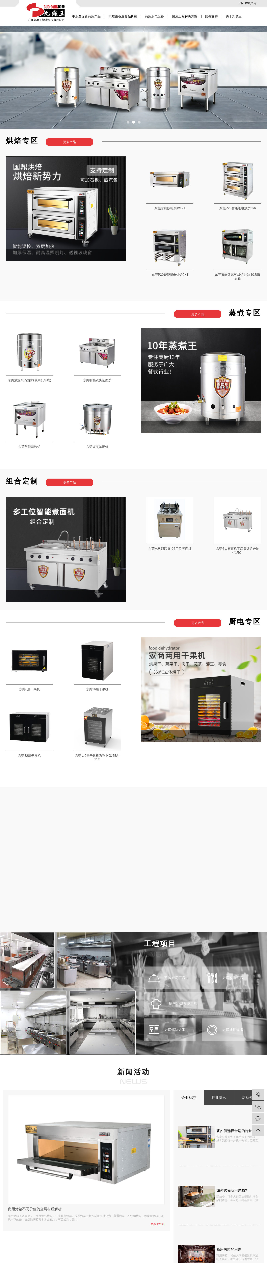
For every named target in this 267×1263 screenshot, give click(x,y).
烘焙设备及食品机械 (123, 16)
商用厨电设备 (154, 16)
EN (241, 3)
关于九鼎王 (234, 16)
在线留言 (250, 3)
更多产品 (69, 142)
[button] (128, 122)
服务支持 (211, 16)
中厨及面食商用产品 (86, 16)
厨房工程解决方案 (184, 16)
